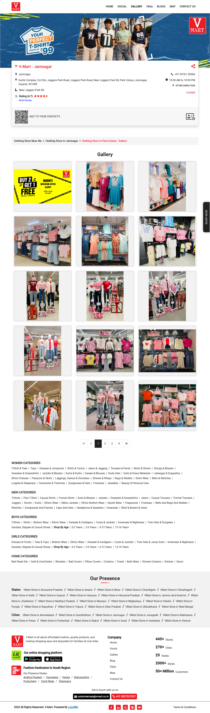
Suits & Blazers (86, 497)
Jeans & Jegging (97, 468)
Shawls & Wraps (102, 478)
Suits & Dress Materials (137, 473)
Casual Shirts (47, 497)
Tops (33, 468)
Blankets (60, 561)
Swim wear (142, 478)
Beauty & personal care (135, 483)
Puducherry (30, 681)
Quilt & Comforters (41, 561)
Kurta (38, 502)
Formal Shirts (66, 497)
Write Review (25, 100)
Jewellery (112, 483)
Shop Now (206, 217)
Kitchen (169, 561)
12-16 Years (122, 527)
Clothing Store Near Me (28, 140)
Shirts (26, 522)
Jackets (102, 497)
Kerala (66, 677)
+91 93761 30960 (185, 74)
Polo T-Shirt (30, 497)
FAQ (150, 6)
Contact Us (188, 6)
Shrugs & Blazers (164, 468)
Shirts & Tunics (76, 468)
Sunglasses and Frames (39, 507)
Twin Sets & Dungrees (160, 522)
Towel (120, 561)
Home (110, 6)
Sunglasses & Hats (79, 483)
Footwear (98, 483)
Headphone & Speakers (90, 507)
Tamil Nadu (47, 681)
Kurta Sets (114, 473)
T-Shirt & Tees (19, 468)
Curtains (109, 561)
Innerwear (112, 507)
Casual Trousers (160, 497)
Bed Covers (75, 561)
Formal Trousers (182, 497)
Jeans (144, 497)
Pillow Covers (93, 561)
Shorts (28, 502)
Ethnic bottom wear (92, 502)
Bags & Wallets (123, 478)
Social (122, 6)
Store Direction (183, 85)
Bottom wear (41, 522)
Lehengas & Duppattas (167, 473)
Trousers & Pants (120, 468)
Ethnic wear (51, 502)
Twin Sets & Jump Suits (150, 542)
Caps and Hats (64, 507)
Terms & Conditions (184, 707)
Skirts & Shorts (142, 468)
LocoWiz (73, 707)
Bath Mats (133, 561)
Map (172, 6)
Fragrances (131, 502)
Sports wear (115, 502)
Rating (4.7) (26, 96)
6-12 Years (106, 527)
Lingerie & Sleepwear (23, 483)
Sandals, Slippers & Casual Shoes (30, 527)
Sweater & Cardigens (81, 522)
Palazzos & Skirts (42, 478)
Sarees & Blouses (95, 473)
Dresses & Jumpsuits (52, 468)
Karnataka (52, 677)
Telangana (65, 681)
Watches (16, 507)
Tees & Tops (42, 542)
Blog (112, 660)
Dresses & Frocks (21, 542)
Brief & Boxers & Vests (134, 507)
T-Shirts (15, 497)
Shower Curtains (151, 561)
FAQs (113, 666)
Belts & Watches (161, 478)
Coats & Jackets (105, 522)
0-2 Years (77, 527)
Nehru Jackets (70, 502)
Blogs (161, 6)
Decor (180, 561)
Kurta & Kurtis (74, 473)
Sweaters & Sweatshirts (25, 473)
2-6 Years (91, 527)
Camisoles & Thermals (52, 483)
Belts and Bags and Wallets (171, 502)
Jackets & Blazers (52, 473)
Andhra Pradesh (32, 677)
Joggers (16, 502)
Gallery (136, 6)
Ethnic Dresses (20, 478)
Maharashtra (81, 677)
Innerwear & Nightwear (131, 522)
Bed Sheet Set (19, 561)
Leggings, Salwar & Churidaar (72, 478)
